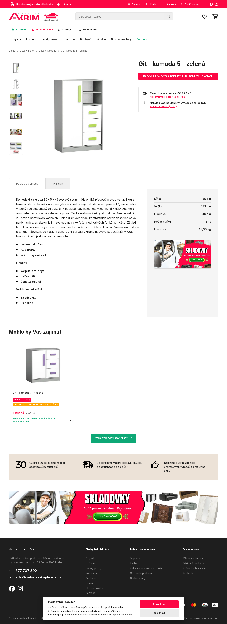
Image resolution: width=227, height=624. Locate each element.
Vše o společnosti (193, 558)
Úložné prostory (121, 39)
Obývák (16, 39)
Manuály (58, 183)
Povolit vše (159, 604)
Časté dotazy (190, 4)
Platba (151, 4)
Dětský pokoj (49, 39)
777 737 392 (26, 571)
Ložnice (31, 39)
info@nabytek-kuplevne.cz (38, 577)
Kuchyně (85, 39)
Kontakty (169, 4)
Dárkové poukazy (193, 563)
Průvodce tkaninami (194, 568)
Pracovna (69, 39)
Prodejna (65, 29)
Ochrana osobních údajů (23, 618)
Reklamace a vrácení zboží (146, 568)
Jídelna (101, 39)
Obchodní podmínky (142, 573)
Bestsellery (88, 29)
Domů (12, 50)
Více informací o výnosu (163, 106)
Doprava (134, 4)
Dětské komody (47, 50)
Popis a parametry (27, 183)
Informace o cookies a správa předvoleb (110, 614)
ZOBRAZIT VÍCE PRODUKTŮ (113, 438)
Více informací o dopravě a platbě (168, 96)
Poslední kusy (42, 29)
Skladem (19, 29)
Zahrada (142, 39)
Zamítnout (159, 613)
